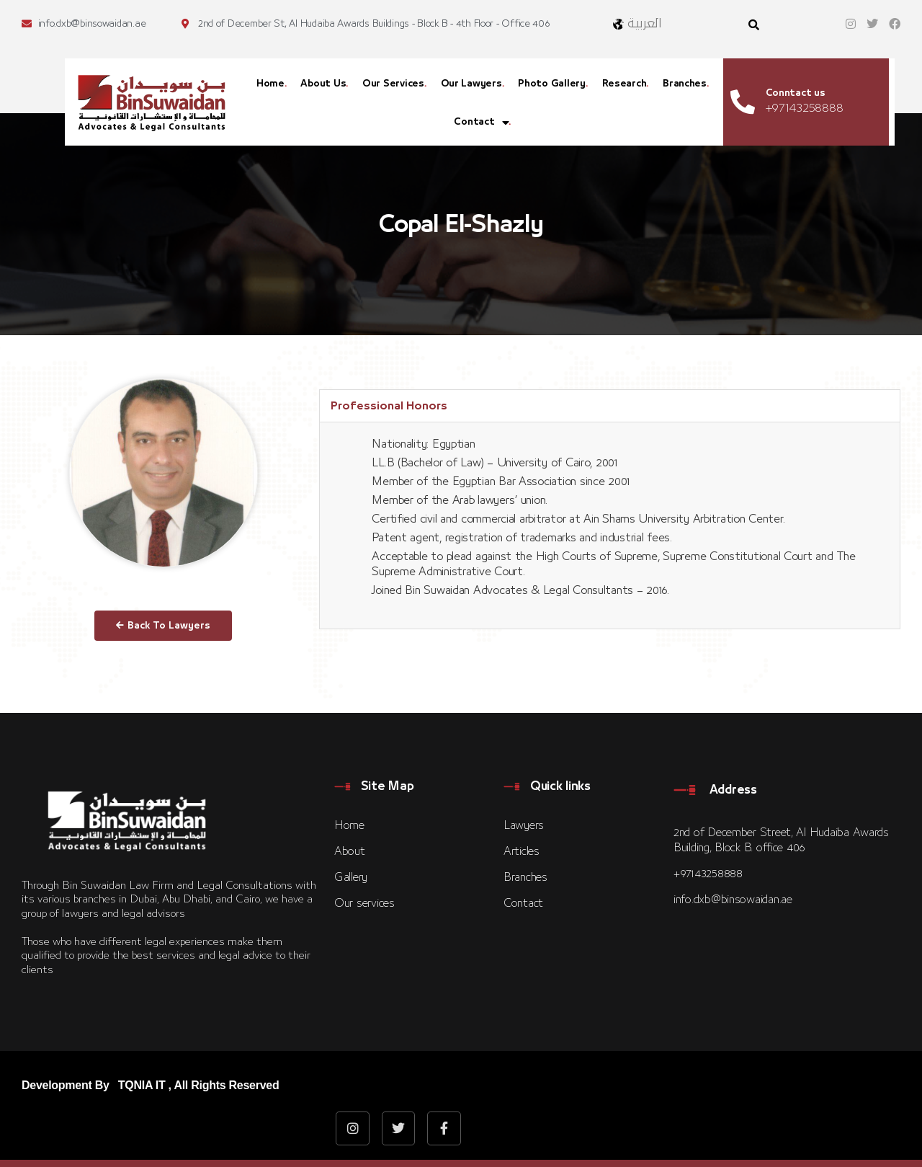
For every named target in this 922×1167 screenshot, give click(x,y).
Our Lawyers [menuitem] (471, 83)
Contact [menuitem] (481, 123)
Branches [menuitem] (685, 83)
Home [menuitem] (270, 83)
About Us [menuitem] (323, 83)
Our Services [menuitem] (393, 83)
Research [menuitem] (624, 83)
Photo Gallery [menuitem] (552, 83)
